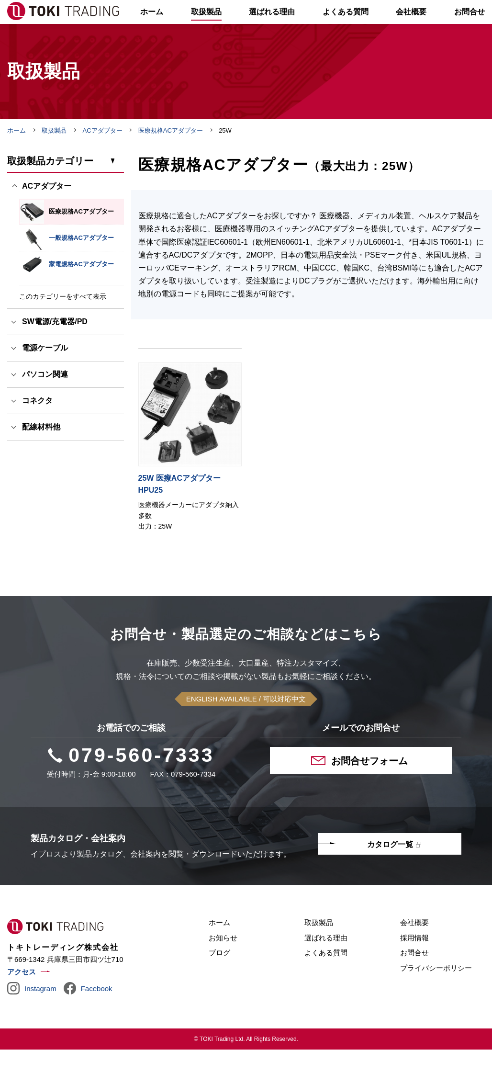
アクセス (21, 996)
